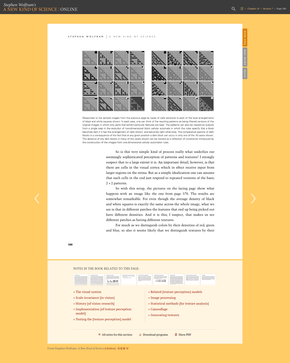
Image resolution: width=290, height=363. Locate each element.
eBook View (244, 57)
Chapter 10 (253, 8)
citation (110, 348)
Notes (244, 73)
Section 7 (268, 8)
